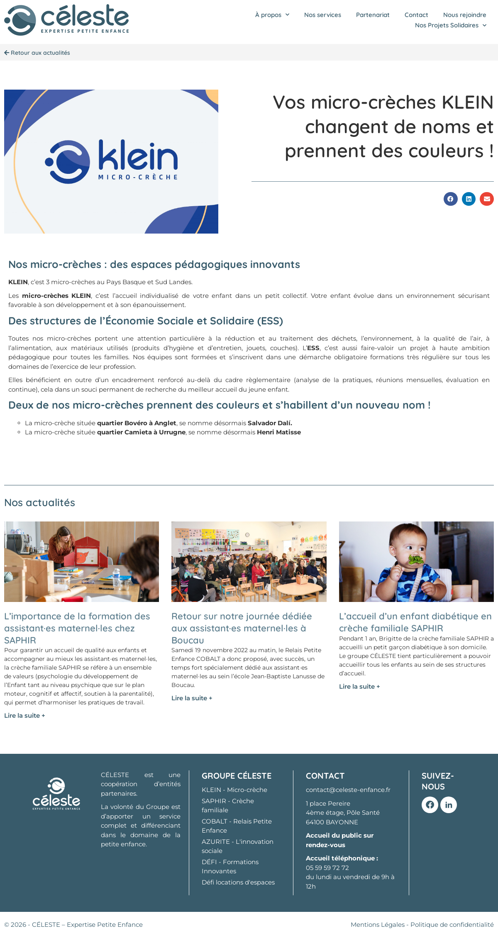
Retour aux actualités (37, 52)
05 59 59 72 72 (327, 868)
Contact (416, 15)
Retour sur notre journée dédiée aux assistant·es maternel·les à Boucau (241, 628)
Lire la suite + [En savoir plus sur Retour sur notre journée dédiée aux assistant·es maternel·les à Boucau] (191, 698)
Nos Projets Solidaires (450, 25)
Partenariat (373, 15)
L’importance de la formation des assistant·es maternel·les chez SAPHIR (77, 628)
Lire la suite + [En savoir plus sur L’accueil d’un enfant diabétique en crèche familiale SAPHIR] (359, 686)
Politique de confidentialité (452, 924)
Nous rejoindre (464, 15)
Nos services (322, 15)
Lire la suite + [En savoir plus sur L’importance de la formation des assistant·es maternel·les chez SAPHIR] (24, 715)
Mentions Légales (378, 924)
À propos (272, 15)
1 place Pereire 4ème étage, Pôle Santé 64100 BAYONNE (343, 812)
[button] (451, 199)
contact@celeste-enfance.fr (348, 790)
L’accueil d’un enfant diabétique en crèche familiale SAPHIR (415, 622)
